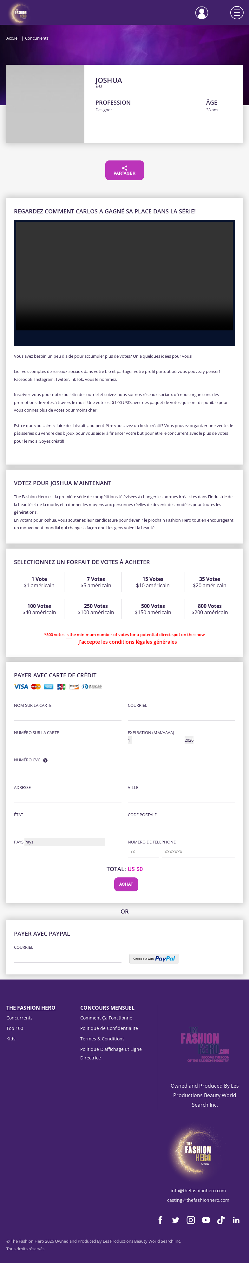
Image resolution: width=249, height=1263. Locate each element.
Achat (126, 885)
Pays (18, 842)
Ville (133, 787)
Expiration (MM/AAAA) (151, 732)
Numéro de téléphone (152, 842)
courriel (137, 705)
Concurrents (19, 1018)
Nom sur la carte (32, 705)
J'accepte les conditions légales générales (127, 641)
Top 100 (14, 1028)
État (18, 814)
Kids (11, 1039)
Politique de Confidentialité (109, 1028)
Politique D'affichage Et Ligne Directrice (111, 1053)
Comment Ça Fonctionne (106, 1018)
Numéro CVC (27, 760)
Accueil (12, 38)
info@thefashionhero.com (198, 1191)
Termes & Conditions (102, 1039)
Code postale (142, 814)
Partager (124, 171)
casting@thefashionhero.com (198, 1200)
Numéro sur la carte (36, 732)
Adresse (22, 787)
